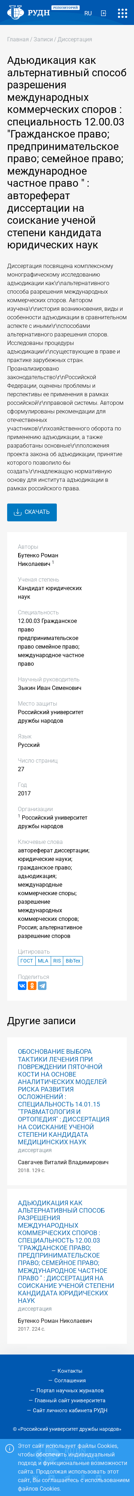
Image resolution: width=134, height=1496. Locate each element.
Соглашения (70, 1380)
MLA (43, 961)
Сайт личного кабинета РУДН (70, 1410)
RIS (57, 961)
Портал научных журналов (70, 1390)
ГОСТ (26, 961)
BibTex (73, 961)
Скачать (32, 512)
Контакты (70, 1371)
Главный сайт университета (70, 1400)
